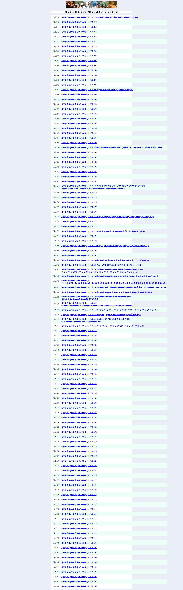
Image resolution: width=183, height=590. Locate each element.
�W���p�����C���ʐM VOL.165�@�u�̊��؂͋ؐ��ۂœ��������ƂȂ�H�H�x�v (102, 265)
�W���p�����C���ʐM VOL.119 (79, 495)
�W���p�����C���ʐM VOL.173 (79, 226)
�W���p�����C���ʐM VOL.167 (79, 255)
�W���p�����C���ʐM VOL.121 (79, 485)
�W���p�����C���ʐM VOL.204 (79, 75)
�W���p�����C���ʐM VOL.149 (79, 350)
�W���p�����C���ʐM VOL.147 (79, 360)
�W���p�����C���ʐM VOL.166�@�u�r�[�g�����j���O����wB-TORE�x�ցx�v (106, 260)
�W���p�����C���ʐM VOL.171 (79, 236)
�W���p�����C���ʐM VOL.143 (79, 379)
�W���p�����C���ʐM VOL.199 (79, 99)
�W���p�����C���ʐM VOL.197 (79, 109)
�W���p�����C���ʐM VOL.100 (79, 586)
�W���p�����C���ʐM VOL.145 (79, 369)
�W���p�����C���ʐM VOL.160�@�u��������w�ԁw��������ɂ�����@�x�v (107, 292)
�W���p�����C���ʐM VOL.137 (79, 408)
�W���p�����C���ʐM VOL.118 (79, 499)
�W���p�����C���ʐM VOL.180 (79, 193)
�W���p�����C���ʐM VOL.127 (79, 456)
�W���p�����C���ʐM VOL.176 (79, 212)
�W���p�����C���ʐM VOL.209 (79, 51)
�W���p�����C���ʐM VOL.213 (79, 32)
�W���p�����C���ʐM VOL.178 (79, 202)
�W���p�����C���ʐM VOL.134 (79, 422)
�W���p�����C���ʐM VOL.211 (79, 41)
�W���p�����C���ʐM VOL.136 (79, 413)
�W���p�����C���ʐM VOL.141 (79, 388)
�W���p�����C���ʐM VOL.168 (79, 250)
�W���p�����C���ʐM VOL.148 (79, 355)
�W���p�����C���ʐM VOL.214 (79, 27)
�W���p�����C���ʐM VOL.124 (79, 471)
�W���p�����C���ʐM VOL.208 (79, 56)
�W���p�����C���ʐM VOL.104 (79, 567)
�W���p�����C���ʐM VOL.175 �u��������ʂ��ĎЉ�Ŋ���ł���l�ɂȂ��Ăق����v (107, 217)
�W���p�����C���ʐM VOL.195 (79, 119)
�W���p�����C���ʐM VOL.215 (79, 22)
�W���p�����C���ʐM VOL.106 (79, 557)
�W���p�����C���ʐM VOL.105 (79, 562)
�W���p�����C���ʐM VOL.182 (79, 181)
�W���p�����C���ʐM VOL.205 (79, 70)
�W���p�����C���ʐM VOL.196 (79, 114)
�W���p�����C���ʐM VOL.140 (79, 393)
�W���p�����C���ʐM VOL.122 (79, 480)
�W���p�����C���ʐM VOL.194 (79, 123)
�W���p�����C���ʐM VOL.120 (79, 490)
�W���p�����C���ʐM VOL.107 (79, 553)
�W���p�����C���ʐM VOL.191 (79, 138)
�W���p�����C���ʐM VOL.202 (79, 85)
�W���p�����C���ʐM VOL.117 (79, 504)
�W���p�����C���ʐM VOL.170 (79, 241)
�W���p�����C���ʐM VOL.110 (79, 538)
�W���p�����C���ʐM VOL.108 (79, 548)
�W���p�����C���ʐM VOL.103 (79, 572)
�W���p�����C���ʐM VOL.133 (79, 427)
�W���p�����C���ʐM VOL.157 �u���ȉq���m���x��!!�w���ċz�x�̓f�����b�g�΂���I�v (109, 310)
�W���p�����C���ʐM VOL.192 (79, 133)
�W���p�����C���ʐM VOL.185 (79, 167)
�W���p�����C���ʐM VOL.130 (79, 442)
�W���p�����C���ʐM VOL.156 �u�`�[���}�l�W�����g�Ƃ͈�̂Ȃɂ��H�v (101, 315)
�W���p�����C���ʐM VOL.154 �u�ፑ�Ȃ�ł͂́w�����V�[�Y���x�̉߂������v (103, 326)
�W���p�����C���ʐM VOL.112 (79, 528)
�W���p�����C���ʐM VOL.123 (79, 475)
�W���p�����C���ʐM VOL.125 (79, 466)
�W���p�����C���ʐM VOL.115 (79, 514)
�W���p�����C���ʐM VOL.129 (79, 446)
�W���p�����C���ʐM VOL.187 (79, 157)
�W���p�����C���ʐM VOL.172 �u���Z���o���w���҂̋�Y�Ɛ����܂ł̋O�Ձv (103, 231)
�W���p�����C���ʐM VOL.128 (79, 451)
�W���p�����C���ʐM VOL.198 (79, 104)
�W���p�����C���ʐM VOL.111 (78, 533)
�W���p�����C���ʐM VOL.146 (79, 364)
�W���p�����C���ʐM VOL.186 (79, 162)
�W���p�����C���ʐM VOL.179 (79, 197)
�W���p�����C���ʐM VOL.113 (79, 524)
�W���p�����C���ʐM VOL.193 (79, 128)
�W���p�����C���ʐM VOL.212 (79, 37)
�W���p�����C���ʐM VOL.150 (79, 345)
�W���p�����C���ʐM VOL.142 (79, 384)
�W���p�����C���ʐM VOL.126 (79, 461)
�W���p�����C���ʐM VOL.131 (79, 437)
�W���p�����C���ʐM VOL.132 (79, 432)
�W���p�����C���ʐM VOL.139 (79, 398)
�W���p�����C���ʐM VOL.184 (79, 172)
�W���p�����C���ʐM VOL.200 (79, 94)
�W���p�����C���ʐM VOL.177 (79, 207)
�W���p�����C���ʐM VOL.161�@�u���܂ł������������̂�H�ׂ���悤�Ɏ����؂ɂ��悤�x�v (113, 287)
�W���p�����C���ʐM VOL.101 (79, 581)
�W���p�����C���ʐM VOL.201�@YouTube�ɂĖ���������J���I (97, 90)
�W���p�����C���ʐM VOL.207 (79, 61)
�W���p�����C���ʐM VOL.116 (79, 509)
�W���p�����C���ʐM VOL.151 (79, 340)
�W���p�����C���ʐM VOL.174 (79, 222)
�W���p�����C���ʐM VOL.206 (79, 65)
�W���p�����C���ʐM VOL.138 (79, 403)
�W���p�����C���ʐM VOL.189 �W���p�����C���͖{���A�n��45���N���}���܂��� (111, 148)
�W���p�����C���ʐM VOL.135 (79, 417)
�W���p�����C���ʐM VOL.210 (79, 46)
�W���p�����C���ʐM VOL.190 (79, 143)
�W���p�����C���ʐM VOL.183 (79, 176)
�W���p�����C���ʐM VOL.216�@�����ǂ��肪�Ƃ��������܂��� (99, 17)
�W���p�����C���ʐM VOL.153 (79, 331)
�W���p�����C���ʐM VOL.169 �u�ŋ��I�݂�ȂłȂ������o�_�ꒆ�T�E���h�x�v (105, 246)
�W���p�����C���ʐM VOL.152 (79, 335)
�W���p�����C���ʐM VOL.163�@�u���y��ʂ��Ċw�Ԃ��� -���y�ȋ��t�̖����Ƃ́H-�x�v (110, 276)
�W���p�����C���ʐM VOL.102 (79, 577)
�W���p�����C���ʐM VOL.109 (79, 543)
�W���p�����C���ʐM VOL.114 (79, 519)
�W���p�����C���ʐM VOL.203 (79, 80)
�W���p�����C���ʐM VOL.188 (79, 152)
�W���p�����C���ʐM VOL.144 (79, 374)
